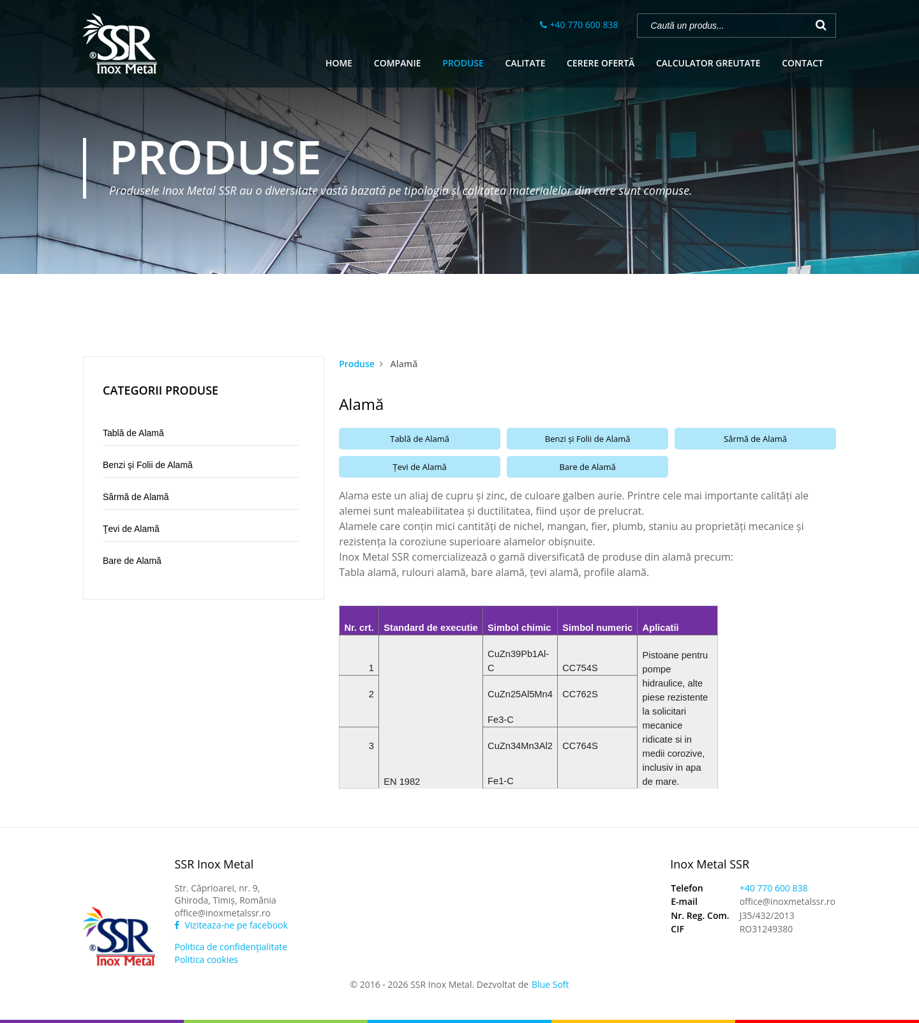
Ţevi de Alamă (131, 529)
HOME (338, 63)
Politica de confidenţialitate (230, 947)
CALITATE (525, 63)
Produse (357, 364)
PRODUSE (463, 63)
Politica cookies (206, 959)
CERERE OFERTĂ (600, 63)
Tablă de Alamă (133, 433)
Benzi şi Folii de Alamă (148, 465)
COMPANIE (397, 63)
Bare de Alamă (132, 561)
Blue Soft (550, 984)
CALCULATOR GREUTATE (708, 63)
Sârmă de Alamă (136, 497)
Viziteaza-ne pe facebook (230, 925)
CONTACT (802, 63)
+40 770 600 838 (584, 25)
